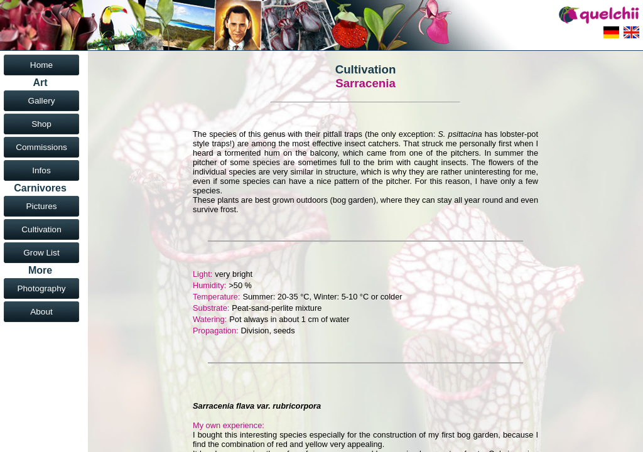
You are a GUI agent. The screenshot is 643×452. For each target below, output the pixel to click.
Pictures (41, 206)
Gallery (41, 100)
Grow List (41, 252)
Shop (41, 124)
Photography (41, 288)
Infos (41, 170)
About (41, 311)
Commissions (41, 147)
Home (41, 65)
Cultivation (41, 229)
